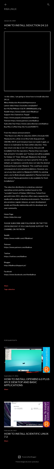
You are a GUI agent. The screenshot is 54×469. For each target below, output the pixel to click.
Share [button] (6, 286)
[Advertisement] (27, 315)
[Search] (48, 4)
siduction (11, 289)
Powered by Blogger (27, 456)
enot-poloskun (33, 462)
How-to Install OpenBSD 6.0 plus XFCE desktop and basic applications (26, 382)
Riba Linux (10, 9)
